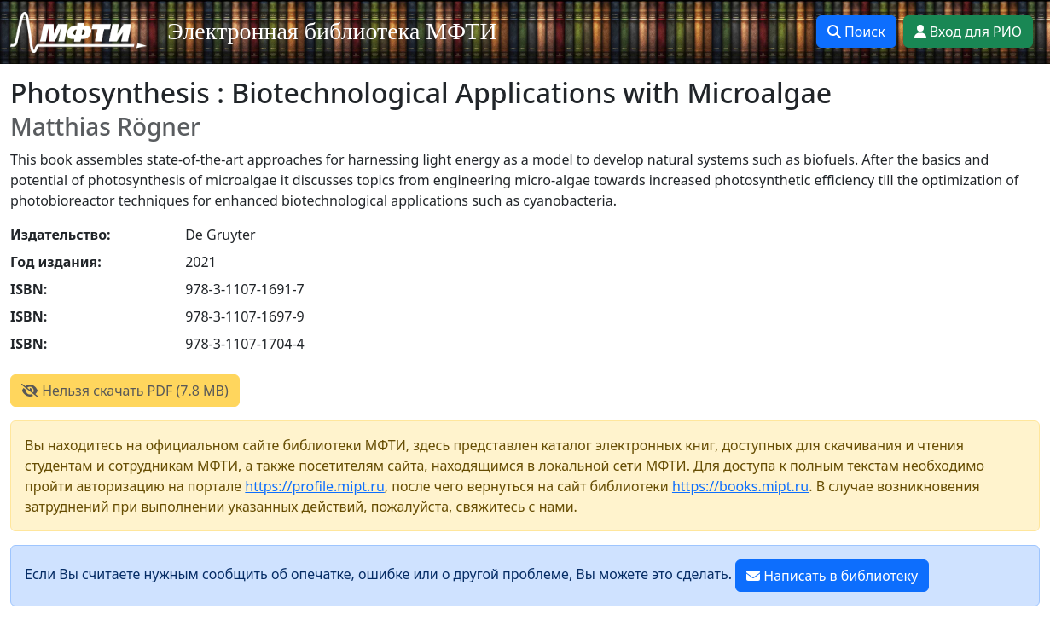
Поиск (856, 31)
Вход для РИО (968, 31)
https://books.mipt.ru (740, 486)
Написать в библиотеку (832, 575)
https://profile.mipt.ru (315, 486)
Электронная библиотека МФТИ (332, 31)
